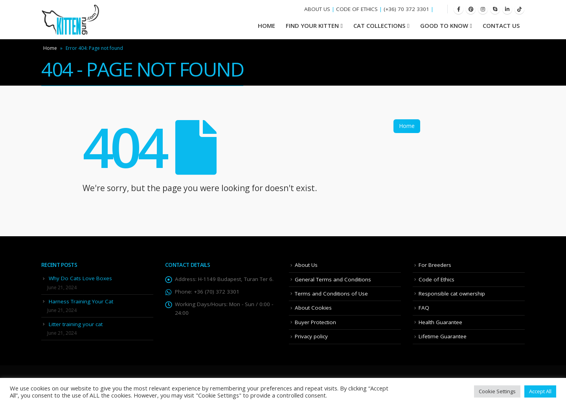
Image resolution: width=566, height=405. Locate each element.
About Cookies (313, 307)
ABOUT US (317, 9)
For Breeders (435, 264)
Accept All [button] (540, 391)
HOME (266, 25)
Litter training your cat (76, 324)
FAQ (424, 307)
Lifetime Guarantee (443, 336)
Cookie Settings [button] (497, 391)
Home (50, 48)
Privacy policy (311, 336)
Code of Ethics (436, 279)
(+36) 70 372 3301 (406, 9)
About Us (306, 264)
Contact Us (501, 25)
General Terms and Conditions (333, 279)
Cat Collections (379, 25)
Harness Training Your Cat (81, 301)
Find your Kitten (312, 25)
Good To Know (444, 25)
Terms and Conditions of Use (331, 293)
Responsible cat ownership (452, 293)
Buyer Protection (315, 322)
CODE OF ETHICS (357, 9)
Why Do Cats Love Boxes (80, 278)
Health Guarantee (440, 322)
